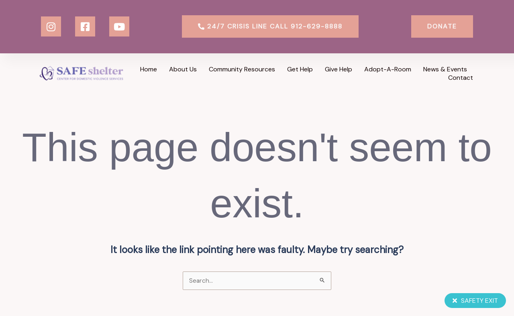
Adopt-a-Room (387, 69)
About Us (183, 69)
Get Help (300, 69)
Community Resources (242, 69)
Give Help (338, 69)
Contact (460, 77)
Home (148, 69)
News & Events (445, 69)
